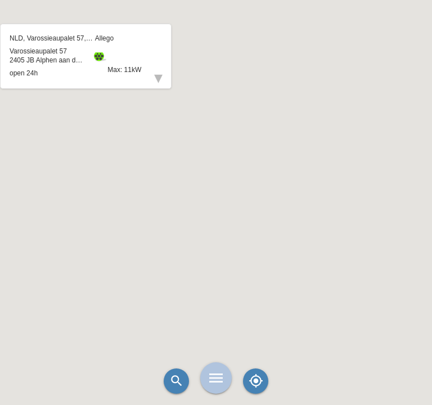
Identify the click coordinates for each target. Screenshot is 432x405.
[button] (216, 174)
